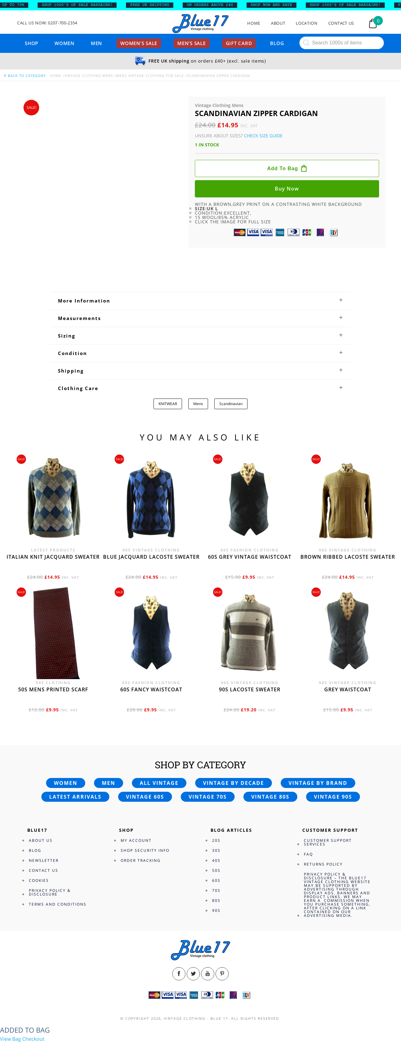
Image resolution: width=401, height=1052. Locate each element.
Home (253, 23)
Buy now (287, 188)
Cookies (39, 850)
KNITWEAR (168, 373)
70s (216, 860)
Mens (198, 373)
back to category (24, 75)
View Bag (10, 1008)
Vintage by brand (318, 753)
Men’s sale (191, 43)
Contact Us (341, 23)
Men (96, 43)
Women (65, 43)
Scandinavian (230, 373)
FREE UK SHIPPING (155, 5)
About (278, 23)
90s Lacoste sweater (249, 659)
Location (306, 23)
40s (216, 830)
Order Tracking (141, 830)
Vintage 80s (270, 767)
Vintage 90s (333, 767)
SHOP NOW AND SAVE (277, 5)
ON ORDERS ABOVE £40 (216, 5)
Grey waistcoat (347, 659)
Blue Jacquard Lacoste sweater (151, 526)
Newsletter (44, 830)
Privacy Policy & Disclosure (50, 862)
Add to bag (282, 168)
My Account (136, 810)
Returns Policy (323, 834)
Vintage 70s (208, 767)
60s (216, 850)
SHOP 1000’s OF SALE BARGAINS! (83, 5)
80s (216, 870)
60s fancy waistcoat (151, 659)
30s (216, 820)
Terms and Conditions (57, 874)
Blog (277, 43)
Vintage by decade (233, 753)
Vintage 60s (145, 767)
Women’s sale (138, 43)
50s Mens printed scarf (53, 659)
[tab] (200, 270)
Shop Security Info (145, 820)
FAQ (308, 824)
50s (216, 840)
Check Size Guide (263, 136)
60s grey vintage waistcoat (249, 526)
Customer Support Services (328, 812)
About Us (41, 810)
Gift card (239, 43)
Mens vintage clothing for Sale (150, 75)
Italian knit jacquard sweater (53, 526)
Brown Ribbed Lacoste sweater (347, 526)
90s (216, 880)
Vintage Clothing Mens (89, 75)
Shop (31, 43)
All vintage (159, 753)
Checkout (33, 1008)
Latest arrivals (75, 767)
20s (216, 810)
